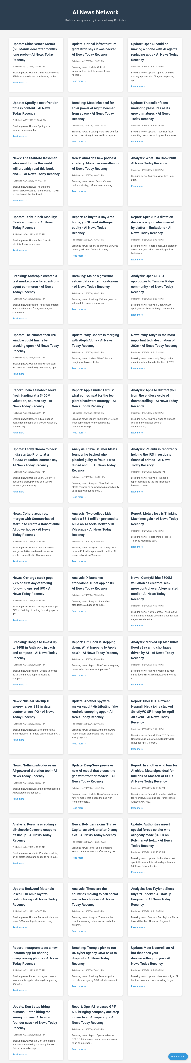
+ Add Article (178, 1056)
